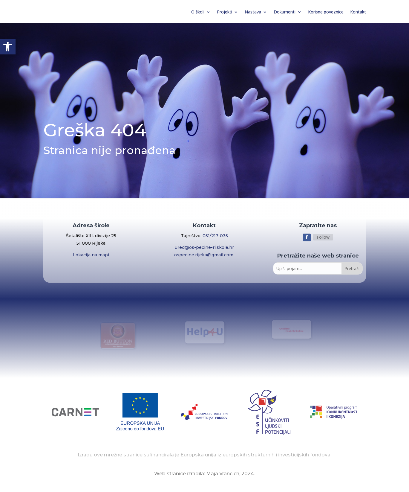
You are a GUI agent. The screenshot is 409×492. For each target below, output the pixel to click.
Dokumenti (284, 12)
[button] (8, 46)
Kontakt (358, 12)
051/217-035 (215, 235)
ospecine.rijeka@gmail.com (204, 255)
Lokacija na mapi (91, 255)
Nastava (253, 12)
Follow (323, 237)
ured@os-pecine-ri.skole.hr (204, 247)
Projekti (224, 12)
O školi (197, 12)
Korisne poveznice (326, 12)
